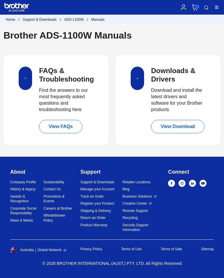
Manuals (97, 20)
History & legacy (23, 189)
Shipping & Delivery (95, 211)
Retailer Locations (136, 182)
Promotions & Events (53, 198)
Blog (126, 189)
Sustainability (53, 182)
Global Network (50, 250)
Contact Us (52, 189)
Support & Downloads (40, 20)
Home (10, 20)
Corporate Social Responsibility (23, 210)
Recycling (130, 218)
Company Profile (23, 182)
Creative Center (135, 203)
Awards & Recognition (19, 198)
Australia (22, 250)
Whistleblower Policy (54, 217)
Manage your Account (97, 189)
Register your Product (97, 203)
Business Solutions (137, 196)
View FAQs (61, 126)
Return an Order (93, 218)
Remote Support (135, 211)
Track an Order (92, 196)
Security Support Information (135, 227)
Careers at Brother (57, 208)
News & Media (21, 220)
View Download (178, 126)
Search (206, 8)
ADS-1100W (74, 20)
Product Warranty (94, 225)
